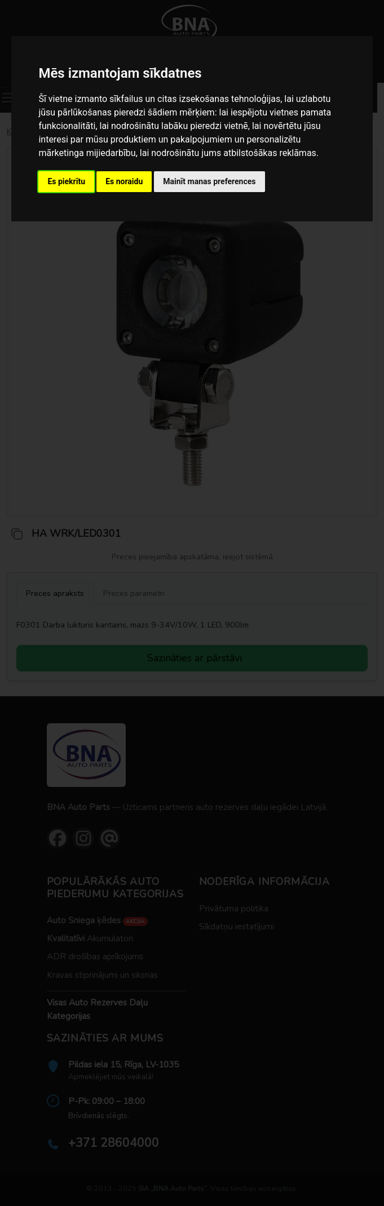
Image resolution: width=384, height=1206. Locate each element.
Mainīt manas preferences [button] (209, 181)
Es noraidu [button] (124, 181)
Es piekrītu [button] (66, 181)
